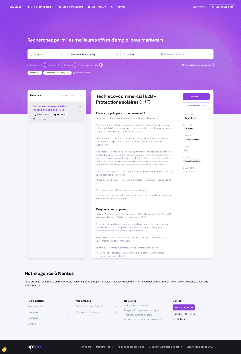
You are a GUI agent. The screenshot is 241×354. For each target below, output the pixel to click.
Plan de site (85, 346)
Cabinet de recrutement (89, 306)
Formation (33, 312)
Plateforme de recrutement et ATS (143, 319)
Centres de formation (88, 312)
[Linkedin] (193, 319)
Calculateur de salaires (137, 305)
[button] (6, 348)
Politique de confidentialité (131, 346)
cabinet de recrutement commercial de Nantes (169, 281)
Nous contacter (183, 307)
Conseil (32, 323)
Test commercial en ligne (138, 314)
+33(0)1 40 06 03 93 (184, 314)
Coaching (33, 318)
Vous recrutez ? (199, 6)
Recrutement (35, 306)
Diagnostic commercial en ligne (141, 310)
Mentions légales (104, 346)
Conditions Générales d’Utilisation (165, 346)
